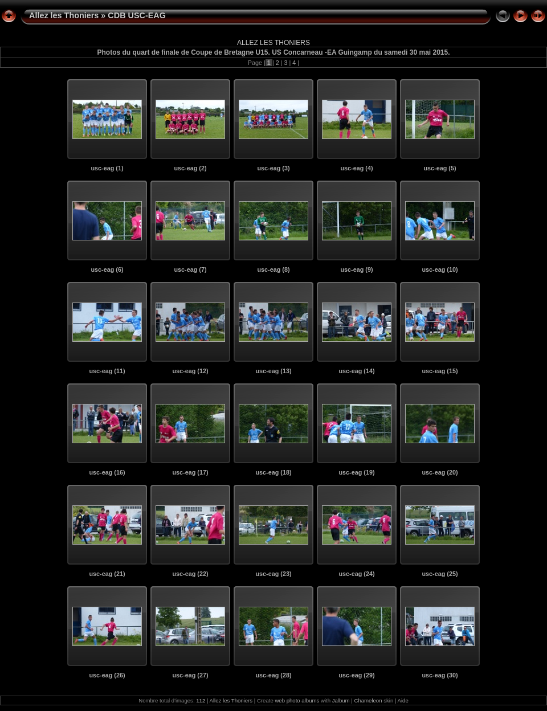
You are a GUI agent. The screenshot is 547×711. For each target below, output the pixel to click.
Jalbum (341, 700)
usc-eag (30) (440, 675)
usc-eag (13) (273, 370)
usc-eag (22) (190, 573)
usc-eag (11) (107, 370)
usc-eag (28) (273, 675)
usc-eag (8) (274, 269)
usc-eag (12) (190, 370)
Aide (403, 700)
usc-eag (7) (190, 269)
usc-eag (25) (440, 573)
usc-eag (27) (190, 675)
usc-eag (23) (273, 573)
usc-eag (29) (356, 675)
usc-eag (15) (440, 370)
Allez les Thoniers (64, 15)
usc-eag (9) (357, 269)
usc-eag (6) (107, 269)
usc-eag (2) (190, 168)
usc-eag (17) (190, 472)
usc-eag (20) (440, 472)
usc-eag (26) (107, 675)
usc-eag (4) (357, 168)
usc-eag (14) (356, 370)
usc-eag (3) (274, 168)
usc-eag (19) (356, 472)
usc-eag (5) (440, 168)
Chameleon (368, 700)
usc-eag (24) (356, 573)
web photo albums (297, 700)
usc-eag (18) (273, 472)
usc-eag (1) (107, 168)
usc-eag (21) (107, 573)
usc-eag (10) (440, 269)
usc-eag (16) (107, 472)
